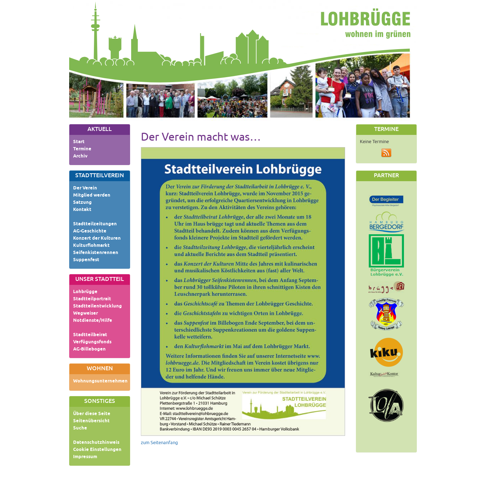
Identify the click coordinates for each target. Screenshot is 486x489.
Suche (80, 428)
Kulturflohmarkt (91, 246)
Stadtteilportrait (92, 299)
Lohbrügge (85, 292)
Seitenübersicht (91, 421)
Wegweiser (85, 313)
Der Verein (85, 188)
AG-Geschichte (89, 231)
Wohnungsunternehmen (100, 381)
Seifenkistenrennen (95, 253)
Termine (82, 149)
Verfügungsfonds (92, 342)
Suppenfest (86, 260)
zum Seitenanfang (159, 442)
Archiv (80, 156)
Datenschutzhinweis (96, 443)
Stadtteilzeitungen (95, 224)
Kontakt (82, 210)
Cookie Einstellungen (97, 450)
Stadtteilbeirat (90, 335)
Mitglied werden (91, 195)
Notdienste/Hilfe (92, 321)
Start (79, 142)
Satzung (82, 203)
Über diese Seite (91, 414)
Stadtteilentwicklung (97, 306)
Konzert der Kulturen (97, 238)
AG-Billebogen (89, 349)
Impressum (85, 457)
